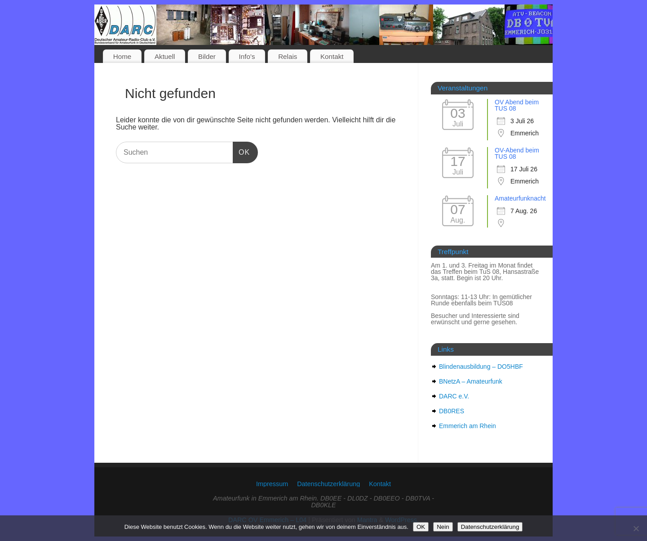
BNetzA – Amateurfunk (470, 381)
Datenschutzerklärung (328, 483)
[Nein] (635, 528)
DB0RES (451, 411)
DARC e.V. (454, 396)
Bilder (207, 56)
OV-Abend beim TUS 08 (517, 153)
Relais (287, 56)
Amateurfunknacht (520, 198)
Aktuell (165, 56)
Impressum (272, 483)
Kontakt (332, 56)
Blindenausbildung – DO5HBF (481, 366)
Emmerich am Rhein (467, 425)
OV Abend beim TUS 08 (517, 105)
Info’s (247, 56)
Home (122, 56)
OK (241, 152)
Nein (443, 526)
